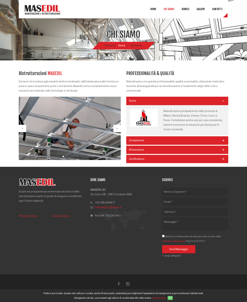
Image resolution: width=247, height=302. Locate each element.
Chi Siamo (169, 9)
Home (153, 9)
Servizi (185, 9)
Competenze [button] (136, 140)
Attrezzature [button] (136, 149)
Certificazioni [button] (136, 158)
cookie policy (159, 297)
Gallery (201, 9)
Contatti (217, 9)
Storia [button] (132, 100)
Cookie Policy (61, 216)
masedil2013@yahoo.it (108, 207)
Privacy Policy (28, 216)
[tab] (177, 101)
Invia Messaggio (178, 249)
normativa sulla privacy (173, 241)
